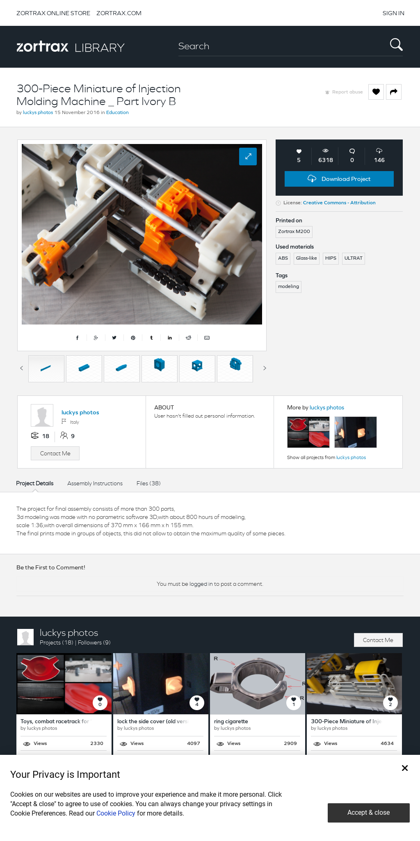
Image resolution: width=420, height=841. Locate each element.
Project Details (34, 483)
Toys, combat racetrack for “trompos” (68, 722)
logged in (201, 583)
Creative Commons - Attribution (339, 203)
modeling (288, 286)
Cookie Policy (115, 813)
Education (117, 112)
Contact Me (55, 453)
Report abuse (347, 92)
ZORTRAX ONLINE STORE (53, 12)
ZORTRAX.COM (119, 12)
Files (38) (149, 483)
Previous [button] (21, 367)
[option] (46, 368)
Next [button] (264, 367)
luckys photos (38, 112)
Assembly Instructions (95, 483)
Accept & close (368, 812)
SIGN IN (393, 12)
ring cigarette (231, 722)
